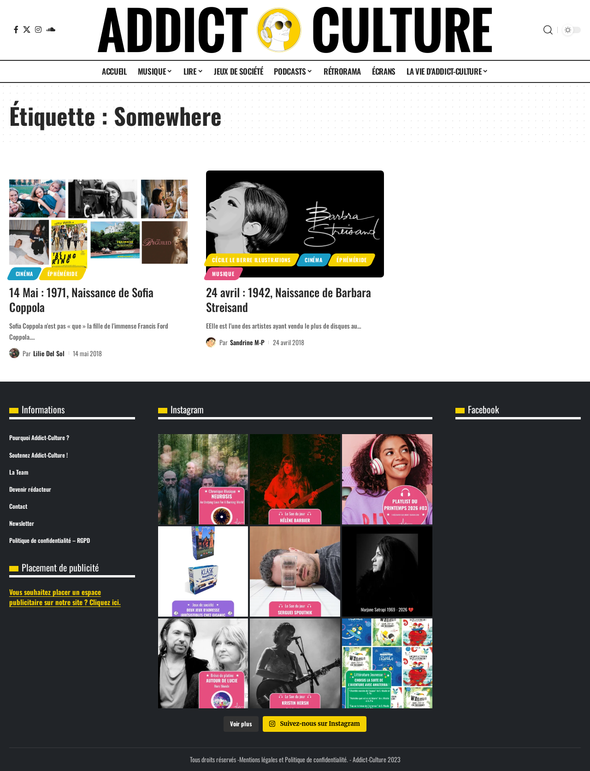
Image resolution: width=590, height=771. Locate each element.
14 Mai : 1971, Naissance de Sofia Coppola (81, 299)
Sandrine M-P (247, 342)
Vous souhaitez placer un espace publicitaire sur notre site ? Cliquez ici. (65, 597)
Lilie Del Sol (49, 353)
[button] (548, 30)
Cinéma (24, 273)
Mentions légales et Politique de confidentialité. (293, 759)
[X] (27, 29)
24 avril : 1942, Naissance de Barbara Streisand (288, 299)
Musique (223, 273)
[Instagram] (38, 29)
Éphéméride (62, 273)
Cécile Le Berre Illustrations (251, 260)
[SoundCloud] (51, 29)
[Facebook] (16, 29)
